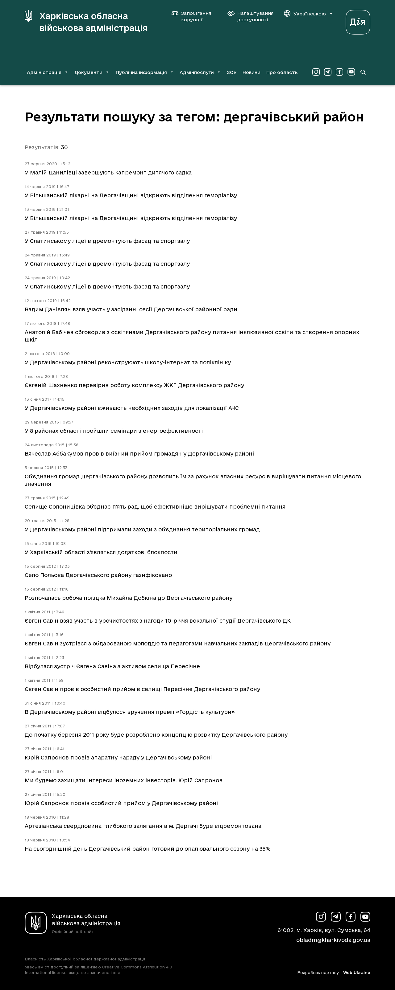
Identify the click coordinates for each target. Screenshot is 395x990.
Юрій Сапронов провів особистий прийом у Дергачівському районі (121, 803)
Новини (251, 72)
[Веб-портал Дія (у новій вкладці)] (358, 20)
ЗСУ (232, 72)
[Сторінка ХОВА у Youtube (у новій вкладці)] (351, 72)
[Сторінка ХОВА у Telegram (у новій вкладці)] (327, 72)
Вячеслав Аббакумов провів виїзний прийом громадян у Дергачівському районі (139, 453)
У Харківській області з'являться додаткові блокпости (101, 552)
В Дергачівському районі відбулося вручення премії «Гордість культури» (130, 712)
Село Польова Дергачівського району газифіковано (98, 575)
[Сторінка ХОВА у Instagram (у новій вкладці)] (316, 72)
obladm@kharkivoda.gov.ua (333, 940)
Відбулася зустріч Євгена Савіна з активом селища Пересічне (112, 666)
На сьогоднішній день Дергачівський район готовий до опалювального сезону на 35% (148, 849)
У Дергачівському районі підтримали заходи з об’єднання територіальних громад (142, 529)
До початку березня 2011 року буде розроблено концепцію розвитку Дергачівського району (156, 735)
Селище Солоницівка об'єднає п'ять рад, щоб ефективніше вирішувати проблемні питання (155, 506)
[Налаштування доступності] (250, 16)
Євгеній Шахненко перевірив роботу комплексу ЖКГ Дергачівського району (134, 385)
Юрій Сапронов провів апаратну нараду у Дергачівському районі (118, 757)
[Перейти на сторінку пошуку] (363, 72)
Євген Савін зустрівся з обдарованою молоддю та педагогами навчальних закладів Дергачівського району (178, 643)
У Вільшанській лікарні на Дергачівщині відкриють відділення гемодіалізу (131, 195)
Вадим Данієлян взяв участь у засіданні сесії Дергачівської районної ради (131, 309)
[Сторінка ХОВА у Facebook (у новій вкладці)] (339, 72)
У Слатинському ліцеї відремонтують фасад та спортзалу (107, 241)
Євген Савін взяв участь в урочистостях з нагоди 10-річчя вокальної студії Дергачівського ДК (158, 621)
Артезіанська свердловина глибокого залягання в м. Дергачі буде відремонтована (143, 826)
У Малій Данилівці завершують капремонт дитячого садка (108, 172)
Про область (282, 72)
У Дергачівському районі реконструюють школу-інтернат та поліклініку (128, 362)
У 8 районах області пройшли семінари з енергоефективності (114, 431)
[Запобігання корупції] (194, 16)
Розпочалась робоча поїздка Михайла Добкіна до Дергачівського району (128, 598)
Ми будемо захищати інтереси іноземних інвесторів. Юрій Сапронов (123, 780)
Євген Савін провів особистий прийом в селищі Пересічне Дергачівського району (142, 689)
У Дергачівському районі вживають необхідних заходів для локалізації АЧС (132, 408)
